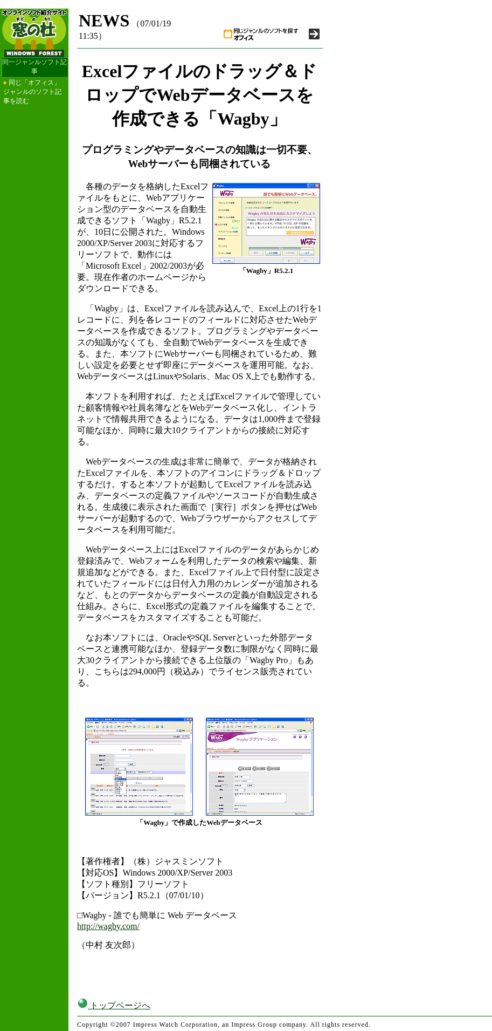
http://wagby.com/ (108, 926)
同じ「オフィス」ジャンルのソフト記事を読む (32, 92)
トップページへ (113, 1005)
